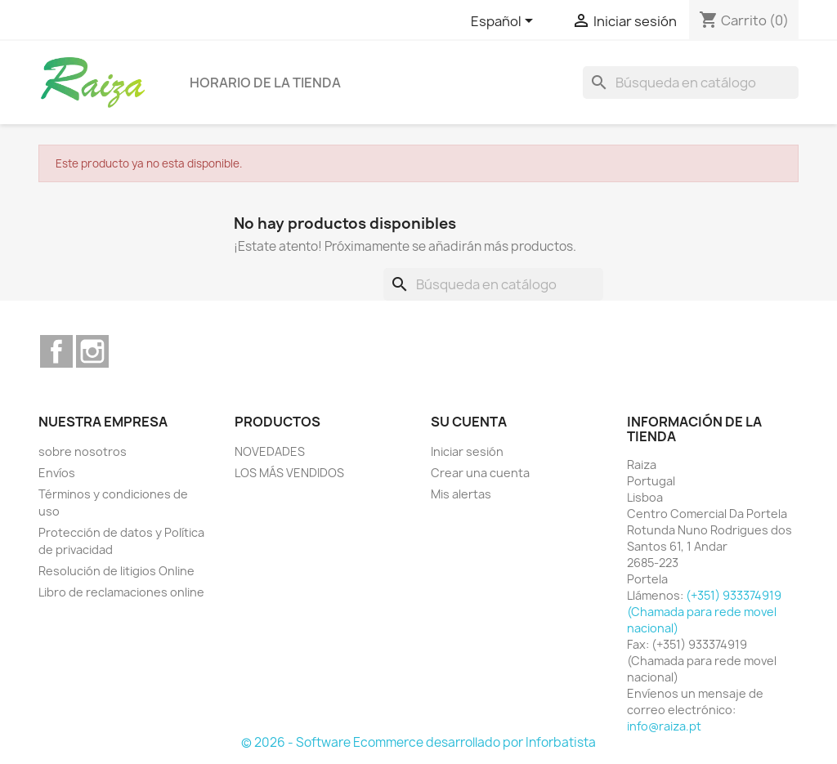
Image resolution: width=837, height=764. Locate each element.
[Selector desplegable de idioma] (505, 22)
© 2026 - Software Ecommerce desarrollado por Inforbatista (418, 742)
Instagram (92, 351)
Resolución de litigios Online (116, 571)
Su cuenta (469, 422)
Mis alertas (461, 494)
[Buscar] (691, 82)
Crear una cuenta (480, 472)
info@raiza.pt (664, 726)
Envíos (56, 472)
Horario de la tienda (265, 83)
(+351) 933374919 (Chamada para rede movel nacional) (704, 612)
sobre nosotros (82, 451)
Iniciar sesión (467, 451)
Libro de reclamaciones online (121, 592)
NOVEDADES (270, 451)
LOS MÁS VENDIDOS (289, 472)
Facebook (56, 351)
